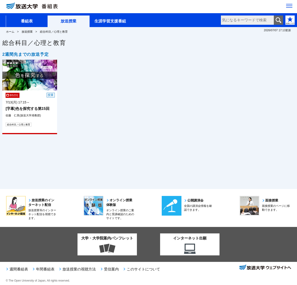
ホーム (10, 31)
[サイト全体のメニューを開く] (289, 7)
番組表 (27, 21)
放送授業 (68, 21)
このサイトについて (143, 269)
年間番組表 (45, 269)
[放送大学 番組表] (35, 6)
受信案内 (111, 269)
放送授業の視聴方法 (79, 269)
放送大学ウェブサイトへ (265, 267)
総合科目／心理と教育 (18, 124)
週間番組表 (19, 269)
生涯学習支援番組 (110, 21)
